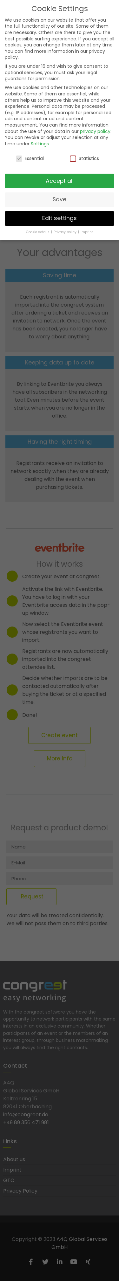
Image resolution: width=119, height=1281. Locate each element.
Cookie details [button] (38, 229)
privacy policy (95, 129)
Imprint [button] (87, 229)
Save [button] (59, 197)
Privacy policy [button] (65, 229)
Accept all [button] (60, 178)
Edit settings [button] (59, 216)
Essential (30, 156)
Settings (40, 141)
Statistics (84, 156)
